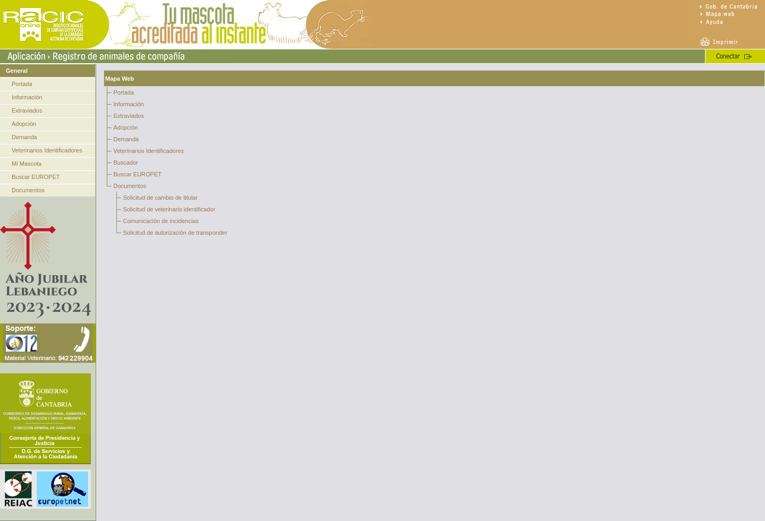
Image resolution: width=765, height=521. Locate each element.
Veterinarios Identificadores (47, 150)
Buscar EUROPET (36, 177)
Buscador (126, 162)
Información (27, 97)
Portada (22, 84)
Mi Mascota (26, 163)
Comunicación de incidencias (161, 221)
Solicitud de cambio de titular (160, 197)
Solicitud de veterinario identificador (169, 209)
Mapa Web (119, 78)
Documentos (28, 190)
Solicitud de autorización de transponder (175, 232)
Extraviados (27, 110)
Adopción (24, 124)
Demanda (24, 137)
